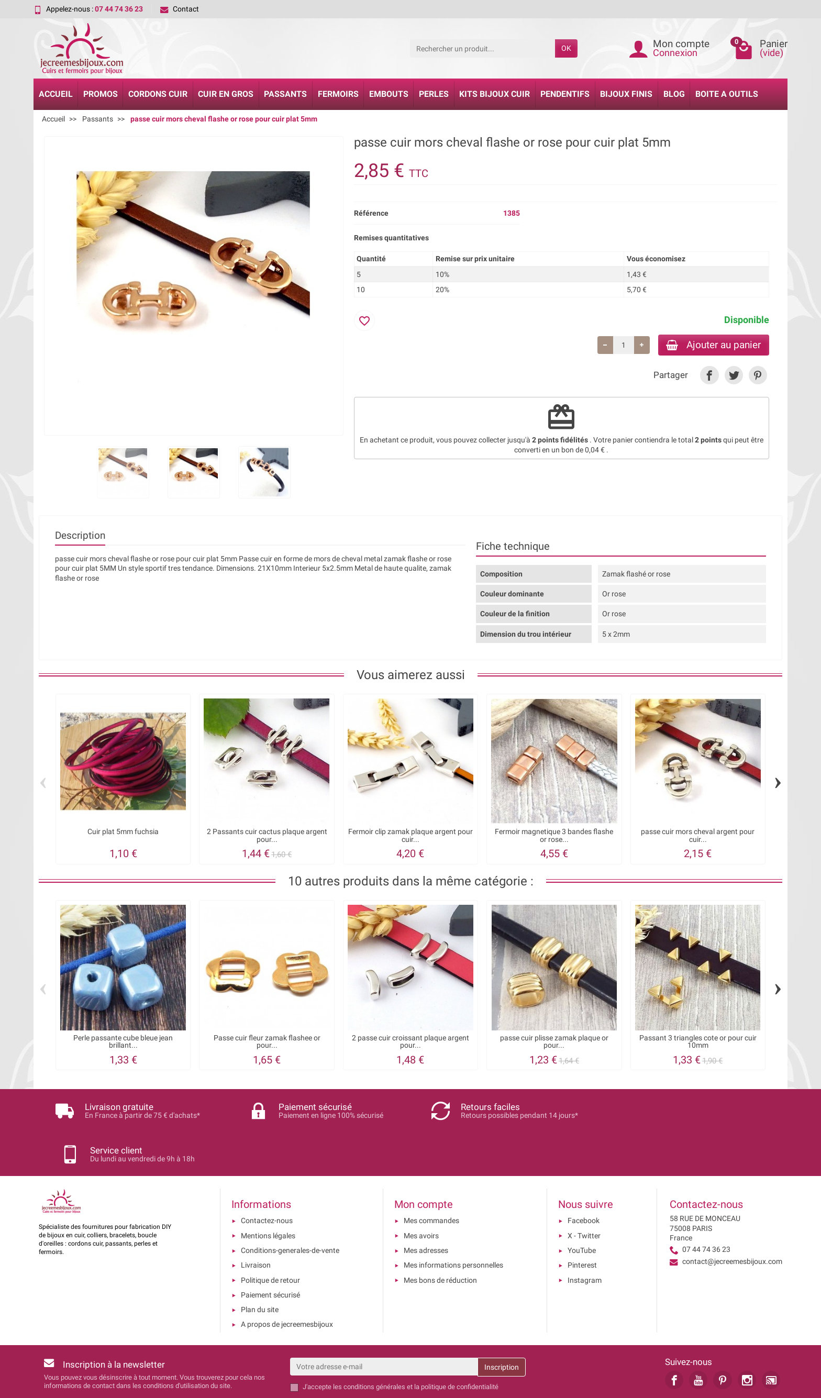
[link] (709, 376)
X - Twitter (584, 1192)
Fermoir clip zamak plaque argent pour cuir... (410, 835)
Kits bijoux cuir (494, 94)
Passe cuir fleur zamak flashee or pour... (267, 1042)
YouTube (582, 1207)
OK (566, 48)
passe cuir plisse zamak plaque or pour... (554, 1042)
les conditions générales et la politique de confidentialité (415, 1343)
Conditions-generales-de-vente (290, 1207)
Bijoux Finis (626, 94)
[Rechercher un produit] (482, 48)
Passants (285, 94)
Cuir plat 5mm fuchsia (123, 831)
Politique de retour (270, 1237)
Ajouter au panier (713, 345)
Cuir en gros (225, 94)
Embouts (388, 94)
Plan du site (260, 1266)
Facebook (584, 1177)
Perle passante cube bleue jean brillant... (123, 1042)
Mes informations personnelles (453, 1221)
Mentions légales (268, 1192)
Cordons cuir (157, 94)
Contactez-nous (267, 1177)
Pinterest (582, 1221)
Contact (179, 9)
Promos (100, 94)
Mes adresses (426, 1207)
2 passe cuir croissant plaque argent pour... (410, 1042)
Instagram (585, 1237)
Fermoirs (338, 94)
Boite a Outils (726, 94)
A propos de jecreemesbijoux (287, 1281)
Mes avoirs (421, 1192)
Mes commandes (431, 1177)
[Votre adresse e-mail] (384, 1323)
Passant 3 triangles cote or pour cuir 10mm (698, 1042)
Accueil (56, 94)
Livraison (256, 1221)
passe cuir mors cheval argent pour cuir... (698, 835)
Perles (434, 94)
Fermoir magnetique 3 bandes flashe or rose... (554, 835)
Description (80, 535)
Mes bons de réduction (440, 1237)
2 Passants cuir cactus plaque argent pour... (267, 835)
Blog (674, 94)
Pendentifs (565, 94)
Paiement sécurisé (270, 1251)
